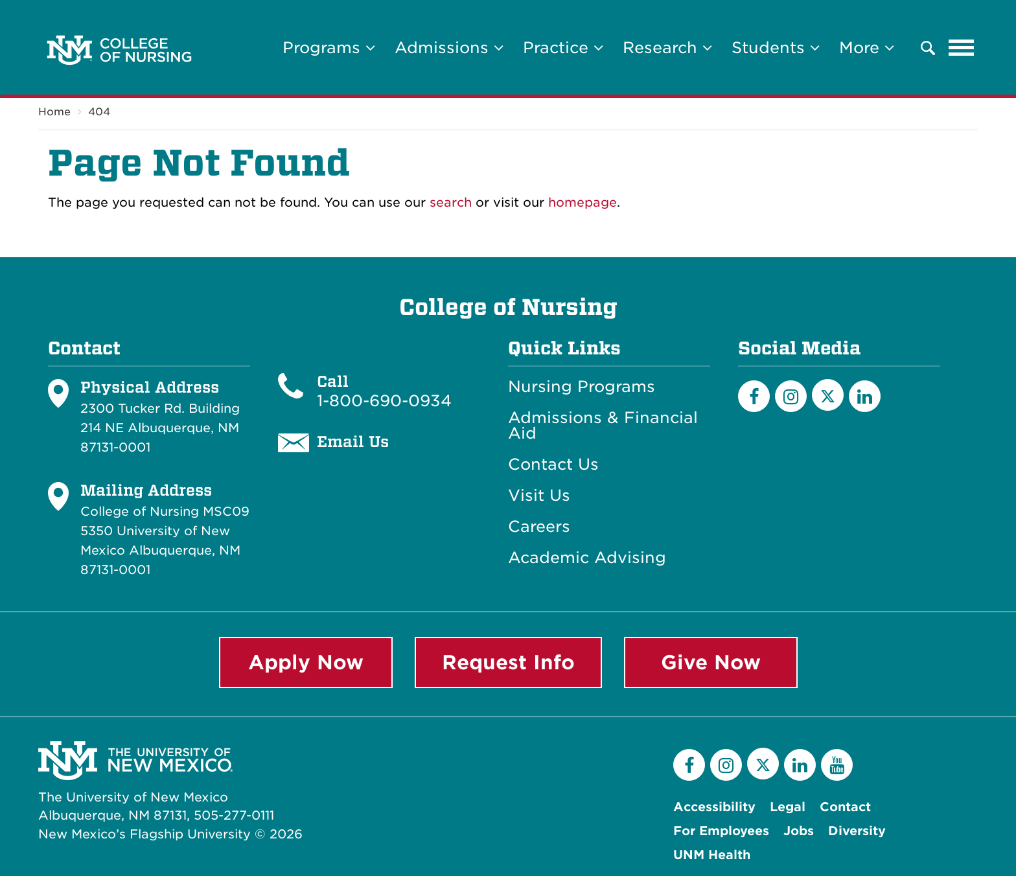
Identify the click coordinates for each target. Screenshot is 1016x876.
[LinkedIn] (865, 396)
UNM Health (711, 854)
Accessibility (714, 807)
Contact (845, 807)
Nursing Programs (581, 387)
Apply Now (306, 662)
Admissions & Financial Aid (603, 425)
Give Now (711, 662)
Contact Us (553, 464)
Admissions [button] (449, 47)
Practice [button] (563, 47)
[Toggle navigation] (961, 47)
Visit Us (539, 495)
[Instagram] (791, 396)
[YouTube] (837, 765)
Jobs (798, 831)
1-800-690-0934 (384, 400)
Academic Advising (587, 558)
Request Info (508, 662)
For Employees (721, 831)
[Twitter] (828, 395)
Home (54, 112)
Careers (539, 527)
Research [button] (667, 47)
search (451, 202)
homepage (582, 202)
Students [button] (776, 47)
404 (99, 112)
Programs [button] (329, 47)
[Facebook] (754, 396)
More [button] (866, 47)
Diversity (857, 831)
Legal (787, 807)
